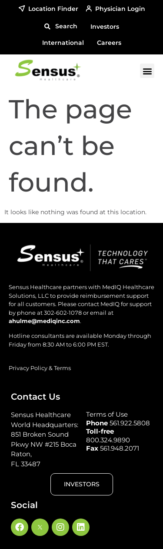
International (63, 43)
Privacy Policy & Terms (40, 367)
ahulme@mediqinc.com (44, 320)
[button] (60, 26)
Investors (104, 26)
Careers (109, 43)
